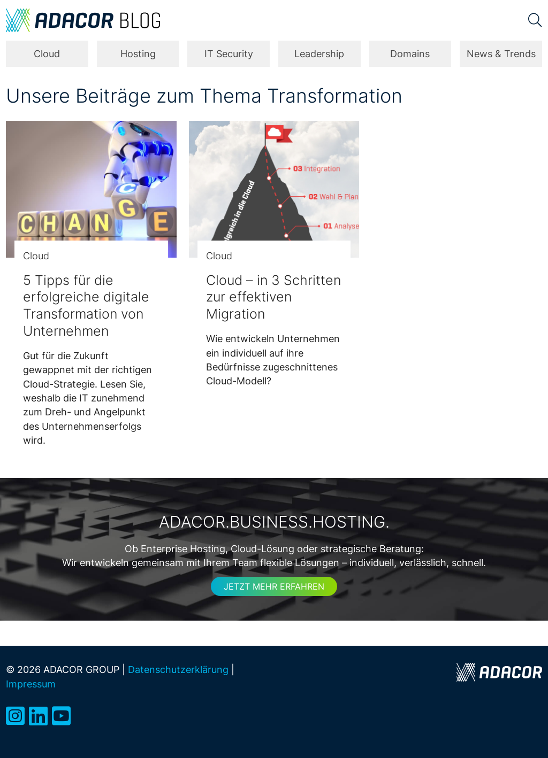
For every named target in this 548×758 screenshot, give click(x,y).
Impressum (31, 684)
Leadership (319, 53)
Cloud (47, 53)
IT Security (228, 53)
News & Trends (501, 53)
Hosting (138, 53)
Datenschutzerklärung (178, 669)
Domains (410, 53)
